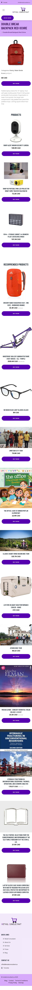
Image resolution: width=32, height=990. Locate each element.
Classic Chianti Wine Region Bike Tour (16, 554)
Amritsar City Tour (16, 451)
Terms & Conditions (21, 981)
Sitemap (21, 983)
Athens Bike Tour (16, 648)
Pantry (12, 70)
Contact (11, 981)
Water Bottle (19, 70)
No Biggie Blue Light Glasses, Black (16, 410)
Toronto (5, 2)
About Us (7, 942)
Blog (6, 953)
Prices (6, 949)
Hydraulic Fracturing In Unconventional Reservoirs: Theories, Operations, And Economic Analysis (16, 781)
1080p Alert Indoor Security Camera (16, 145)
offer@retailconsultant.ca (24, 2)
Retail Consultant (10, 939)
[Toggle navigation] (3, 10)
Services (7, 946)
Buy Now (16, 83)
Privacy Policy (12, 983)
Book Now (7, 18)
